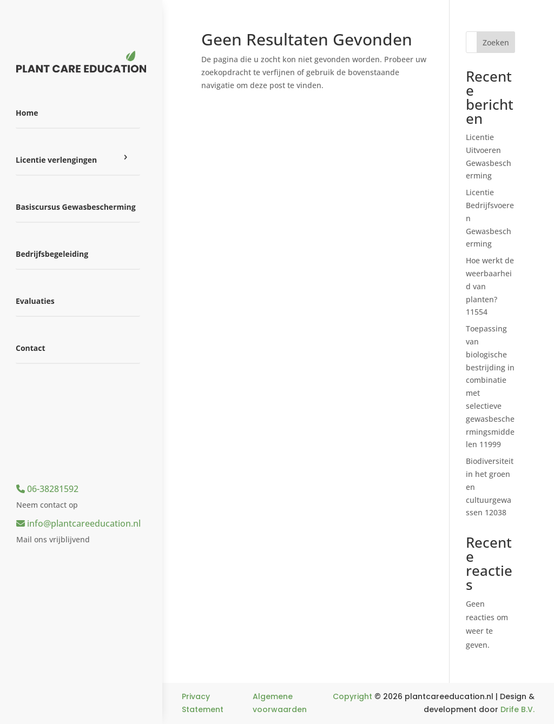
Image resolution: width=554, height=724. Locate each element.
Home (27, 113)
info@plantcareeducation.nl (78, 523)
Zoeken (496, 42)
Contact (30, 348)
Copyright (352, 696)
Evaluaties (35, 301)
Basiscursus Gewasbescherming (76, 207)
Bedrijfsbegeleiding (52, 254)
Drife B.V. (517, 709)
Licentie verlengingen (56, 160)
